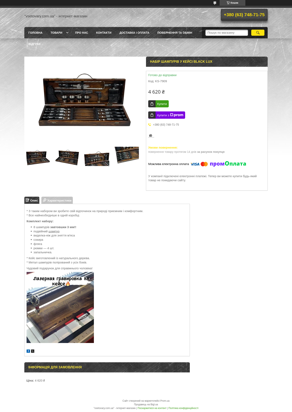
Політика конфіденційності (184, 408)
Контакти (103, 32)
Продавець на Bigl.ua (146, 404)
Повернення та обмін (174, 32)
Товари (56, 32)
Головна (35, 32)
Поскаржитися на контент (152, 408)
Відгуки (34, 44)
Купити (162, 104)
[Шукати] (257, 33)
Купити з (170, 115)
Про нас (81, 32)
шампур (54, 231)
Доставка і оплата (134, 32)
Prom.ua (165, 400)
